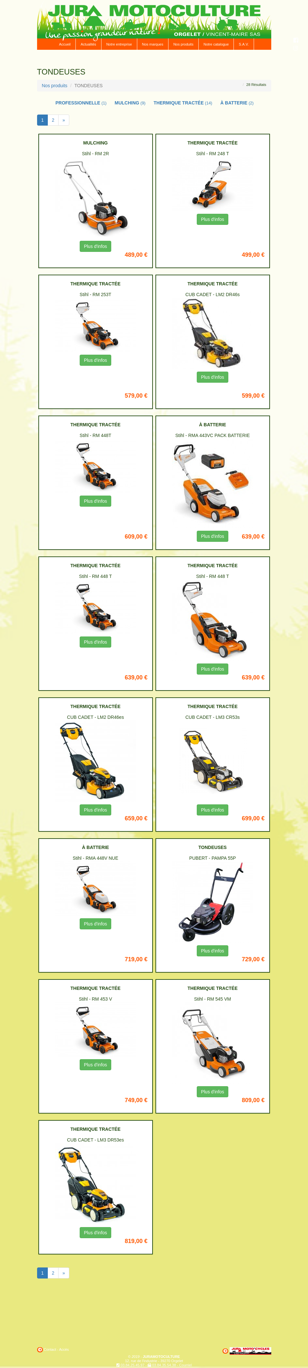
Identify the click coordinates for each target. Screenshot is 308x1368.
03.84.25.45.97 (132, 1365)
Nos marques (152, 44)
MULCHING (129, 102)
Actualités (88, 44)
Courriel (185, 1365)
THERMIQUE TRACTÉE (183, 102)
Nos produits (183, 44)
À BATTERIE (237, 102)
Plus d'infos (95, 246)
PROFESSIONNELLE (81, 102)
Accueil (64, 44)
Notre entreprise (119, 44)
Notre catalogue (216, 44)
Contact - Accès (56, 1349)
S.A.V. (243, 44)
